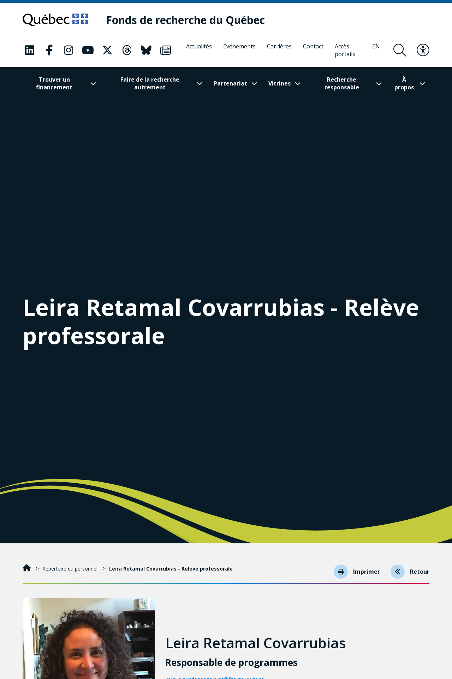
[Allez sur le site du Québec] (55, 19)
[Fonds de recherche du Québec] (185, 20)
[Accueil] (27, 568)
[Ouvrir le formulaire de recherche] (399, 50)
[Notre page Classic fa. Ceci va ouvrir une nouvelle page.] (30, 50)
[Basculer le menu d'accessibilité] (423, 50)
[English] (376, 50)
